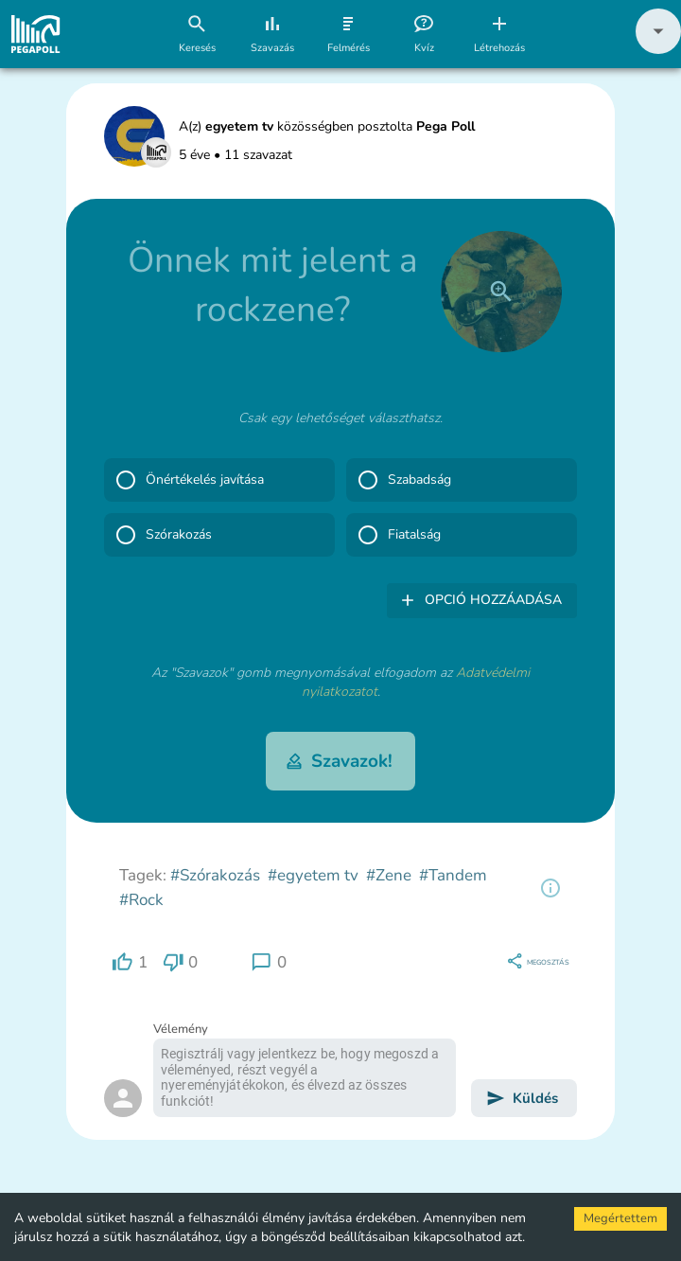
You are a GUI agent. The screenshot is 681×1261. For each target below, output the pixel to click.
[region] (550, 888)
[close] (501, 292)
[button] (658, 50)
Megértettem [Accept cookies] (620, 1218)
